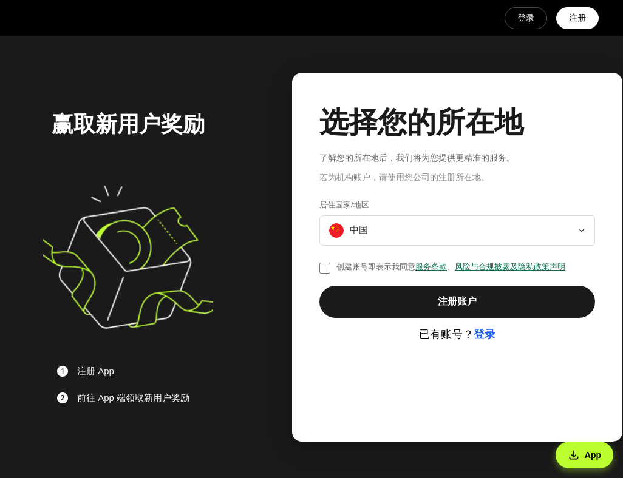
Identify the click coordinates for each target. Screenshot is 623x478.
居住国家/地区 (344, 204)
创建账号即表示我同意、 (450, 266)
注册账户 (457, 301)
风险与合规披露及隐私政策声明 (510, 266)
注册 (577, 17)
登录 (525, 17)
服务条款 (431, 266)
